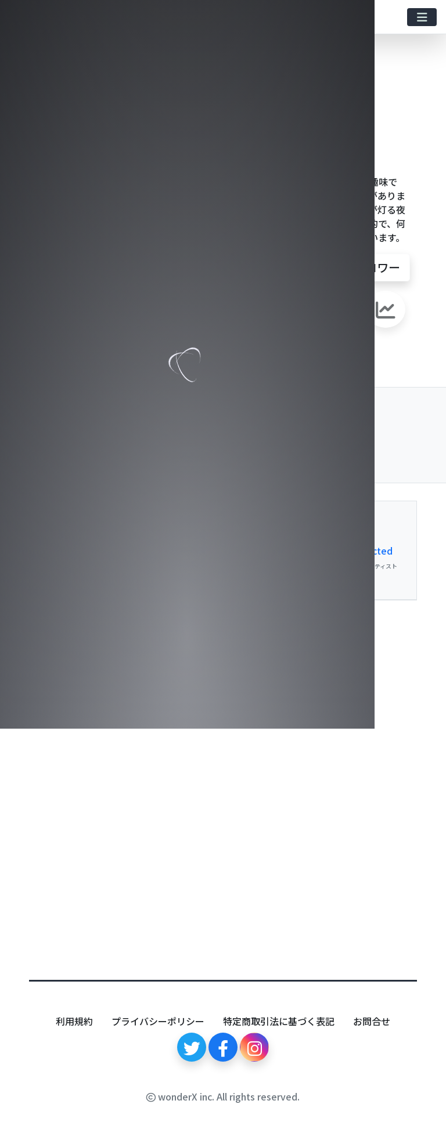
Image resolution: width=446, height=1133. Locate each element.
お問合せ (371, 1021)
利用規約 (74, 1021)
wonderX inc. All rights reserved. (223, 1096)
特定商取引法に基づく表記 (278, 1021)
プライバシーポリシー (158, 1021)
